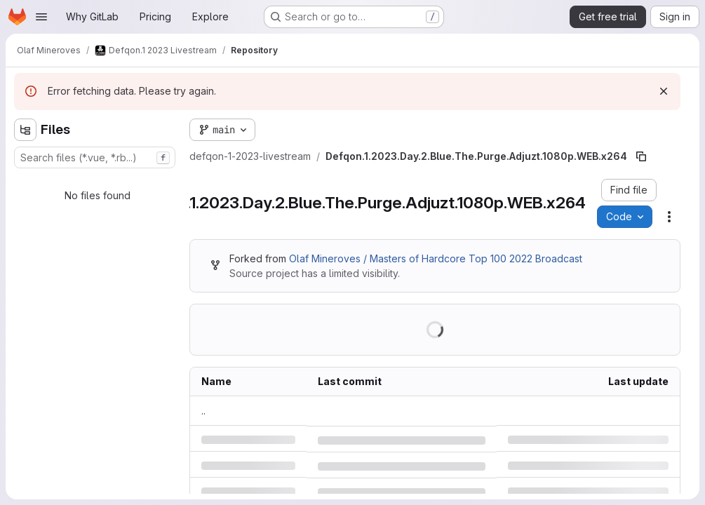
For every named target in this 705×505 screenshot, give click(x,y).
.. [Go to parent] (203, 411)
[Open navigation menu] (41, 17)
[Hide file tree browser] (25, 130)
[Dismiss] (663, 91)
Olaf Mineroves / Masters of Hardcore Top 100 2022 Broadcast (435, 258)
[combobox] (94, 157)
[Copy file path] (641, 156)
